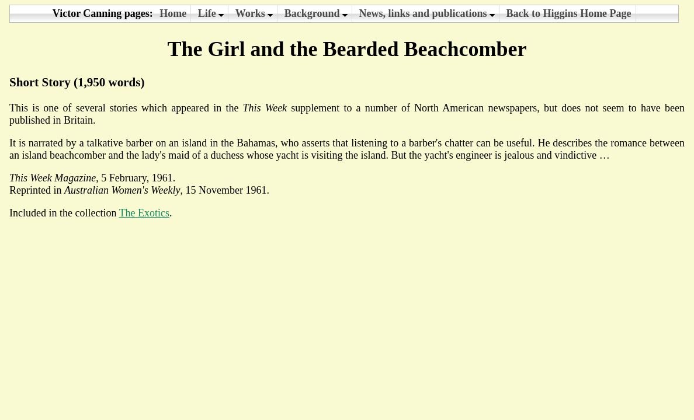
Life (211, 13)
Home (172, 13)
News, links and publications (427, 13)
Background (316, 13)
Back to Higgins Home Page (568, 13)
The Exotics (144, 213)
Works (254, 13)
